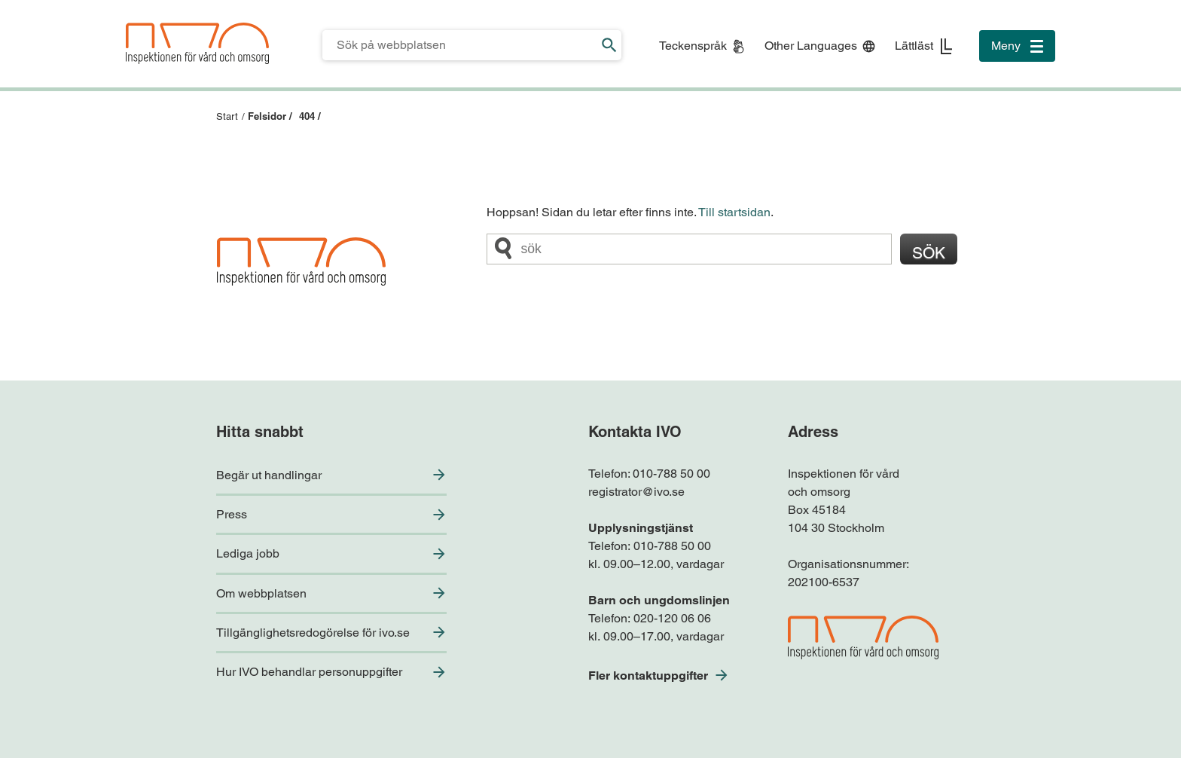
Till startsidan (734, 212)
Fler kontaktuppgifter (648, 675)
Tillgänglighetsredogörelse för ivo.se (313, 632)
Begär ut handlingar (269, 475)
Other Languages (810, 45)
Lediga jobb (247, 553)
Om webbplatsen (261, 593)
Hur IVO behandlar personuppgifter (309, 672)
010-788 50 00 (671, 473)
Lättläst (914, 45)
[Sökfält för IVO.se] (459, 45)
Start (227, 116)
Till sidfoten (16, 0)
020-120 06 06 (672, 618)
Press (231, 514)
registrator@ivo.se (636, 491)
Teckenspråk (693, 45)
